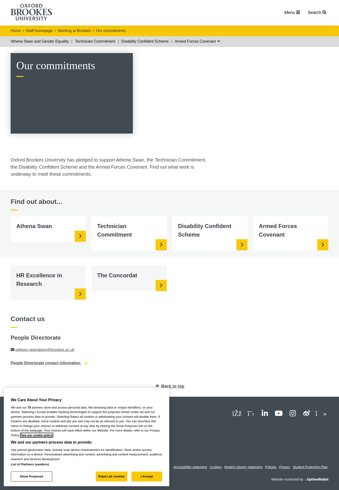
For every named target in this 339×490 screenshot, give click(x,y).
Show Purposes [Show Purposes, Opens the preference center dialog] (31, 476)
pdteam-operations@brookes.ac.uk (44, 350)
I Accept (147, 476)
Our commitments (111, 31)
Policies (270, 467)
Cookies (216, 467)
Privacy (284, 467)
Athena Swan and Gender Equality (40, 41)
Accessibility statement (190, 467)
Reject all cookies (111, 476)
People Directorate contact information (49, 363)
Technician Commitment (95, 41)
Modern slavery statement (243, 467)
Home (16, 31)
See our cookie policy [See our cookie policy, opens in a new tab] (36, 435)
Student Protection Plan (310, 467)
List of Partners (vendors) (30, 464)
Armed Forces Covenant (197, 41)
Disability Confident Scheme (145, 41)
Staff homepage (39, 31)
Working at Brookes (74, 31)
